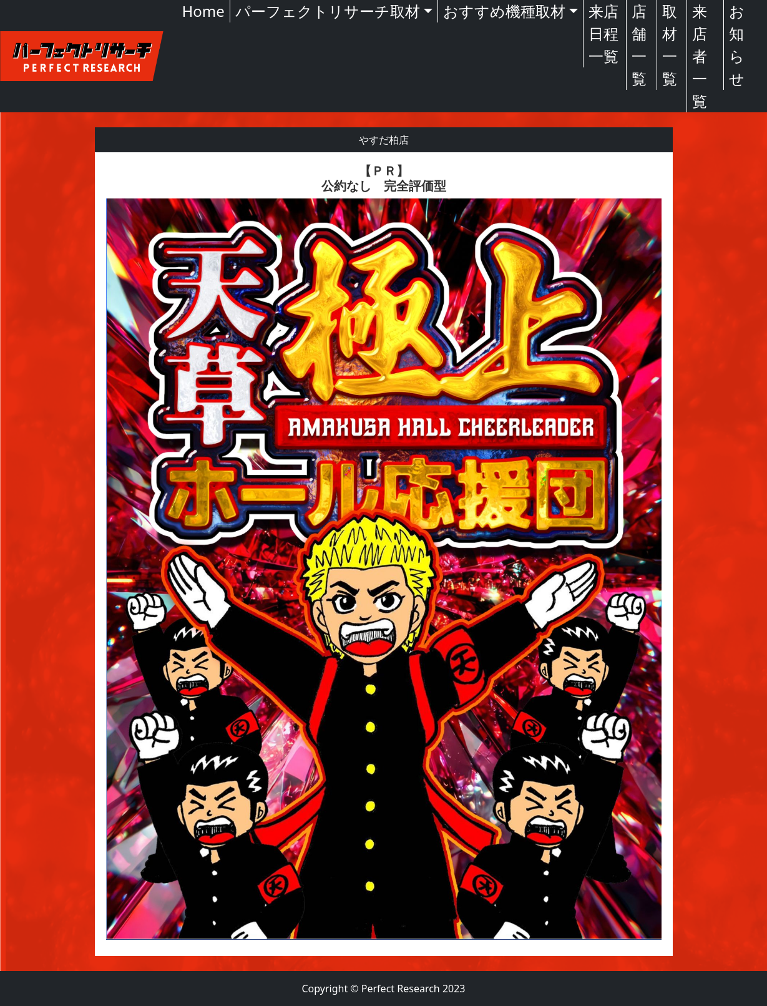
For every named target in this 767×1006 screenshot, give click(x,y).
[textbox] (384, 554)
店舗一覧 (639, 45)
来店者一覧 (699, 56)
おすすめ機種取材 (504, 11)
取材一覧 (669, 45)
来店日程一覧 (603, 33)
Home (203, 11)
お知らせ (737, 45)
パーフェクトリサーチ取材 (327, 11)
